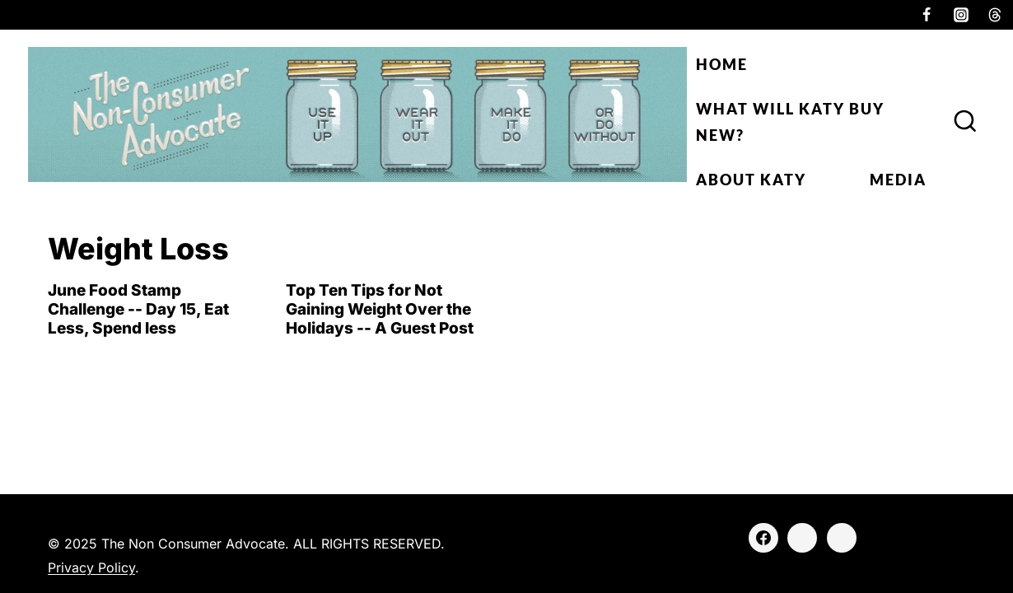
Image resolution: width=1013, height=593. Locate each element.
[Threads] (995, 15)
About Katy (751, 179)
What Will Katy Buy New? (790, 122)
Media (898, 179)
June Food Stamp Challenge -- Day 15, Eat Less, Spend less (138, 309)
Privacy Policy (91, 567)
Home (722, 64)
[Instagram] (961, 15)
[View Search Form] (965, 121)
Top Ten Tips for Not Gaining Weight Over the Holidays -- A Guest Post (380, 309)
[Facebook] (926, 15)
